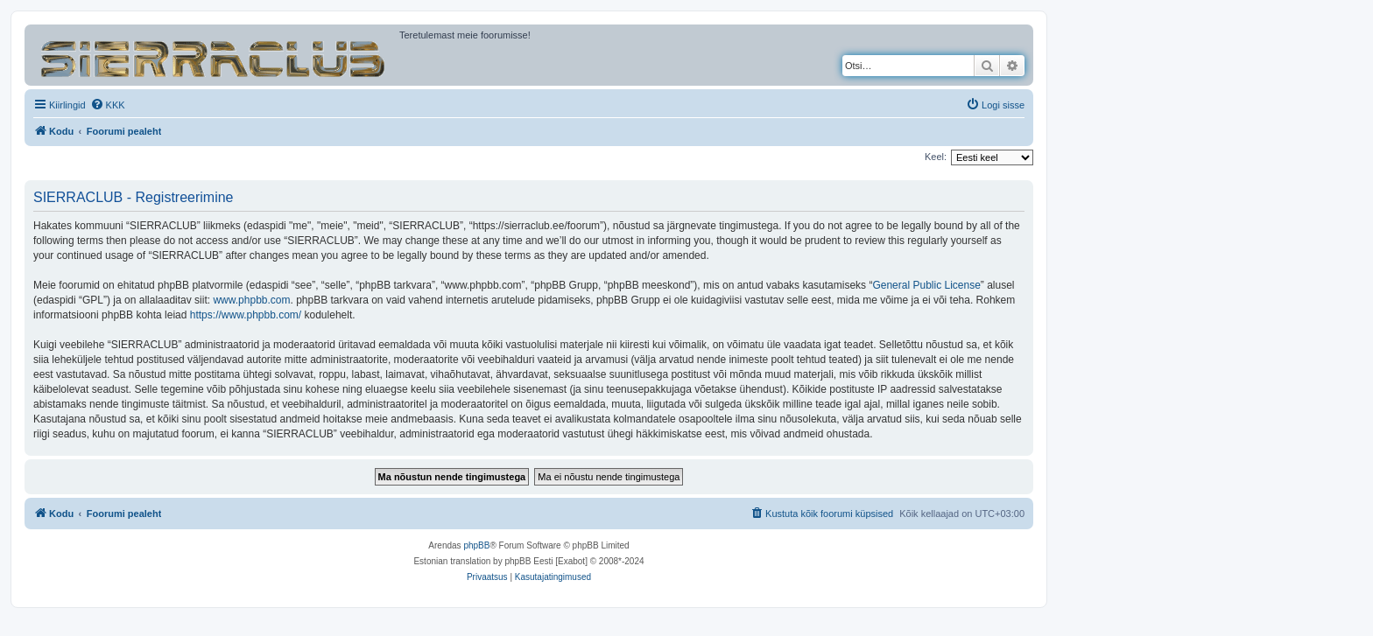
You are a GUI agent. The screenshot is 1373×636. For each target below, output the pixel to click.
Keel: (936, 156)
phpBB (476, 545)
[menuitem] (107, 104)
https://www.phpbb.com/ (245, 315)
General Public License (926, 285)
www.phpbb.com (251, 300)
